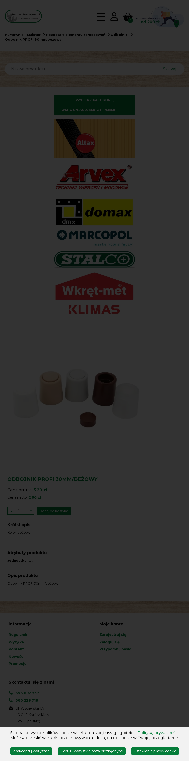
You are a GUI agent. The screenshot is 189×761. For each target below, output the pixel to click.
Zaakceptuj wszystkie (31, 751)
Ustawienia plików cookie (155, 751)
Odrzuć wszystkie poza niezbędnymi (91, 751)
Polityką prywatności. (158, 733)
